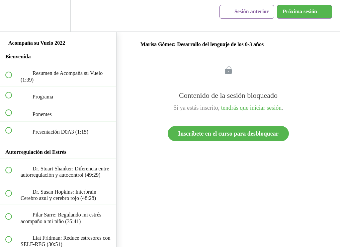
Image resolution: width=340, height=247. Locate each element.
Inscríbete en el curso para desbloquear (228, 133)
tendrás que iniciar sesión (251, 107)
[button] (12, 15)
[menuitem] (58, 15)
